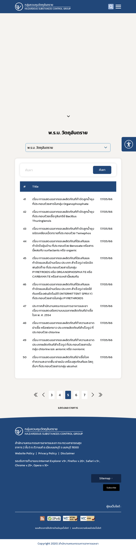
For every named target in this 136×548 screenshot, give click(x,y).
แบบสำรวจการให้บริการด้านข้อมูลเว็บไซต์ (52, 528)
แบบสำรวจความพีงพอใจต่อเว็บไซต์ (86, 528)
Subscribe (111, 487)
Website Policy (24, 453)
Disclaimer (68, 453)
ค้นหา (102, 170)
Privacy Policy (47, 453)
